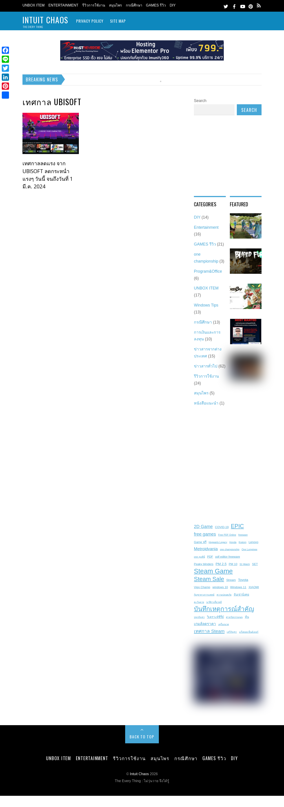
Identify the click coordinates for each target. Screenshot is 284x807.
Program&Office (208, 271)
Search (200, 100)
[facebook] (234, 6)
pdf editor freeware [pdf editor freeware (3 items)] (227, 556)
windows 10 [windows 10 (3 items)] (220, 587)
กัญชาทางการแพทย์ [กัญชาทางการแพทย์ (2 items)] (204, 594)
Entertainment (63, 5)
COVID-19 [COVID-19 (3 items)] (222, 527)
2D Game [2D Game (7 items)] (203, 526)
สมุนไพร (115, 5)
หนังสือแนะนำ (206, 403)
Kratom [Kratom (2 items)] (242, 542)
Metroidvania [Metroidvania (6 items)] (206, 548)
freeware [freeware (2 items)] (243, 534)
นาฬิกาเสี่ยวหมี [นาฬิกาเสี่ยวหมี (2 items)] (214, 602)
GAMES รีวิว (156, 5)
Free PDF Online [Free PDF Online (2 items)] (227, 534)
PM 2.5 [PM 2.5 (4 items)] (221, 564)
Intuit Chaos (139, 774)
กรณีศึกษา (134, 5)
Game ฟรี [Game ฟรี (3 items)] (200, 542)
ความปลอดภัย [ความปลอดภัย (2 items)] (224, 594)
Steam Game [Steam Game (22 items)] (213, 571)
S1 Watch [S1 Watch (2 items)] (245, 564)
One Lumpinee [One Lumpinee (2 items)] (249, 549)
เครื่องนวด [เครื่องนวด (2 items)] (223, 624)
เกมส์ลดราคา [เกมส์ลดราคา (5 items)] (205, 624)
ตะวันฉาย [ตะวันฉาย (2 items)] (199, 602)
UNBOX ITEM (33, 5)
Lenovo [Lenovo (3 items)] (253, 542)
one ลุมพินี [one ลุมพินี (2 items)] (199, 556)
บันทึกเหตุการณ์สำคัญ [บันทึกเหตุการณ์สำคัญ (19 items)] (224, 609)
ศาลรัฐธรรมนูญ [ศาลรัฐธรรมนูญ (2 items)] (234, 617)
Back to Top (142, 737)
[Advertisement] (166, 164)
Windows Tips (206, 305)
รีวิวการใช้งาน (93, 5)
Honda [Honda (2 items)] (232, 542)
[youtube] (242, 6)
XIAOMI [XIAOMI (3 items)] (253, 587)
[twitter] (226, 6)
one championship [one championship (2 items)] (230, 549)
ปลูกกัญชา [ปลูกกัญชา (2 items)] (199, 617)
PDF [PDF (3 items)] (210, 556)
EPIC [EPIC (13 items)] (237, 526)
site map (118, 21)
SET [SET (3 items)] (255, 564)
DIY (172, 5)
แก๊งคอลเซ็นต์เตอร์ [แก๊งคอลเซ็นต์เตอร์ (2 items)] (248, 632)
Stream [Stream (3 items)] (231, 580)
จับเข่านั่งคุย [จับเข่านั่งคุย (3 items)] (241, 594)
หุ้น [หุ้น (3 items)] (247, 617)
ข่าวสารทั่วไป (205, 366)
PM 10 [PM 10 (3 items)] (233, 564)
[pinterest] (251, 6)
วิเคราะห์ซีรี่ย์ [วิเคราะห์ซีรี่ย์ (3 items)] (215, 617)
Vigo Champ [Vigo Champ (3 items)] (202, 587)
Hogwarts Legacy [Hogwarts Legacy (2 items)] (218, 542)
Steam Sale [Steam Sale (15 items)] (209, 579)
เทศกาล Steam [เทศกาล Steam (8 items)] (209, 631)
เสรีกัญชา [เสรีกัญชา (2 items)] (232, 632)
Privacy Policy (89, 21)
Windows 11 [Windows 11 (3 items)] (238, 587)
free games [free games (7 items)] (205, 534)
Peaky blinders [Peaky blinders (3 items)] (203, 564)
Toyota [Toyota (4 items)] (243, 580)
